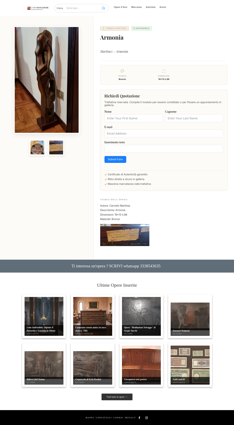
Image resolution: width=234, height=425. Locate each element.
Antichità (150, 7)
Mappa (90, 417)
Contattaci (104, 417)
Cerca (60, 8)
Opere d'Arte (120, 7)
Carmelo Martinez (114, 28)
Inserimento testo (114, 142)
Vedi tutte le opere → (116, 397)
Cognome (171, 111)
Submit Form (115, 159)
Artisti (162, 7)
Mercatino (136, 7)
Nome (108, 111)
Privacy (130, 417)
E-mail (108, 127)
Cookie (118, 417)
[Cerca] (103, 8)
